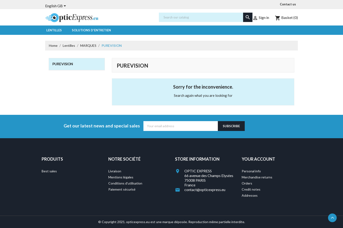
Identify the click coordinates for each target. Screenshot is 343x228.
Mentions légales (120, 177)
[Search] (205, 17)
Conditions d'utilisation (125, 183)
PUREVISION (62, 64)
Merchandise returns (257, 177)
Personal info (251, 171)
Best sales (49, 171)
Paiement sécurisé (121, 189)
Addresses (250, 195)
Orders (247, 183)
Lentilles (54, 30)
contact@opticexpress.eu (204, 189)
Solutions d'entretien (91, 30)
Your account (258, 159)
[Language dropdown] (56, 6)
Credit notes (251, 189)
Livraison (114, 171)
